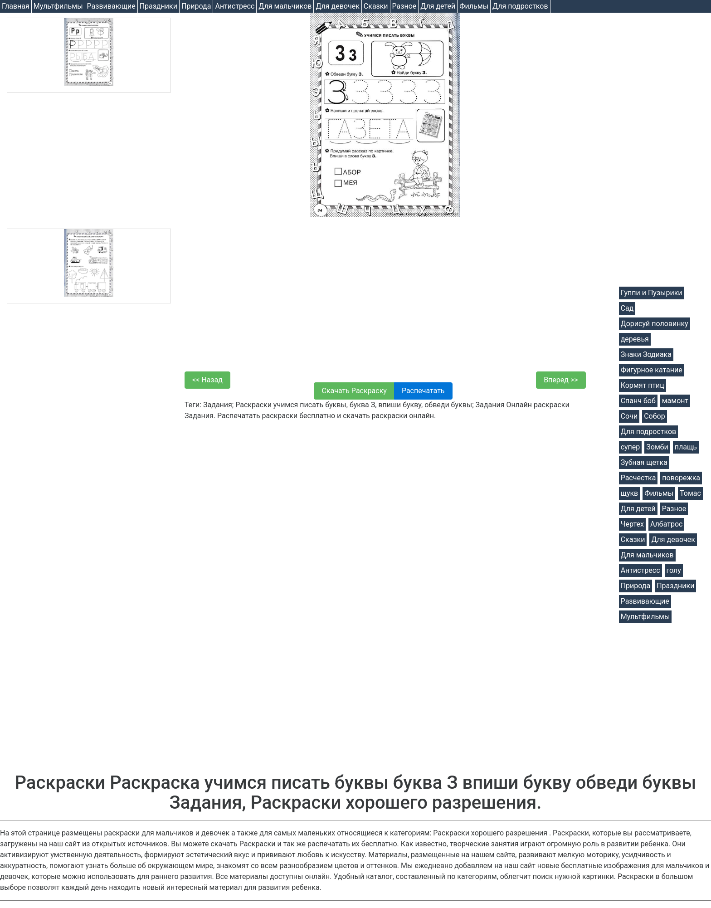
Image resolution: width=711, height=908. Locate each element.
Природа (196, 6)
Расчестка (638, 478)
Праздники (158, 6)
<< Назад (207, 380)
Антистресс (234, 6)
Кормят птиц (642, 385)
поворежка (681, 478)
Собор (654, 416)
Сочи (629, 416)
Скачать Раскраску (353, 390)
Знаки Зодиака (646, 354)
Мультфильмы (58, 6)
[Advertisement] (89, 160)
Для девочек (337, 6)
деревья (635, 339)
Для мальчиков (285, 6)
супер (630, 447)
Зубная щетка (644, 462)
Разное (404, 6)
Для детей (437, 6)
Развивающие (111, 6)
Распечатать (423, 390)
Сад (627, 308)
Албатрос (666, 524)
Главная (15, 6)
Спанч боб (638, 400)
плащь (686, 447)
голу (674, 570)
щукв (629, 493)
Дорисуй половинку (654, 323)
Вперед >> (561, 380)
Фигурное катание (651, 370)
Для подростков (520, 6)
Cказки (376, 6)
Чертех (632, 524)
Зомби (657, 447)
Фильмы (473, 6)
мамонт (675, 400)
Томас (690, 493)
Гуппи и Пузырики (651, 292)
